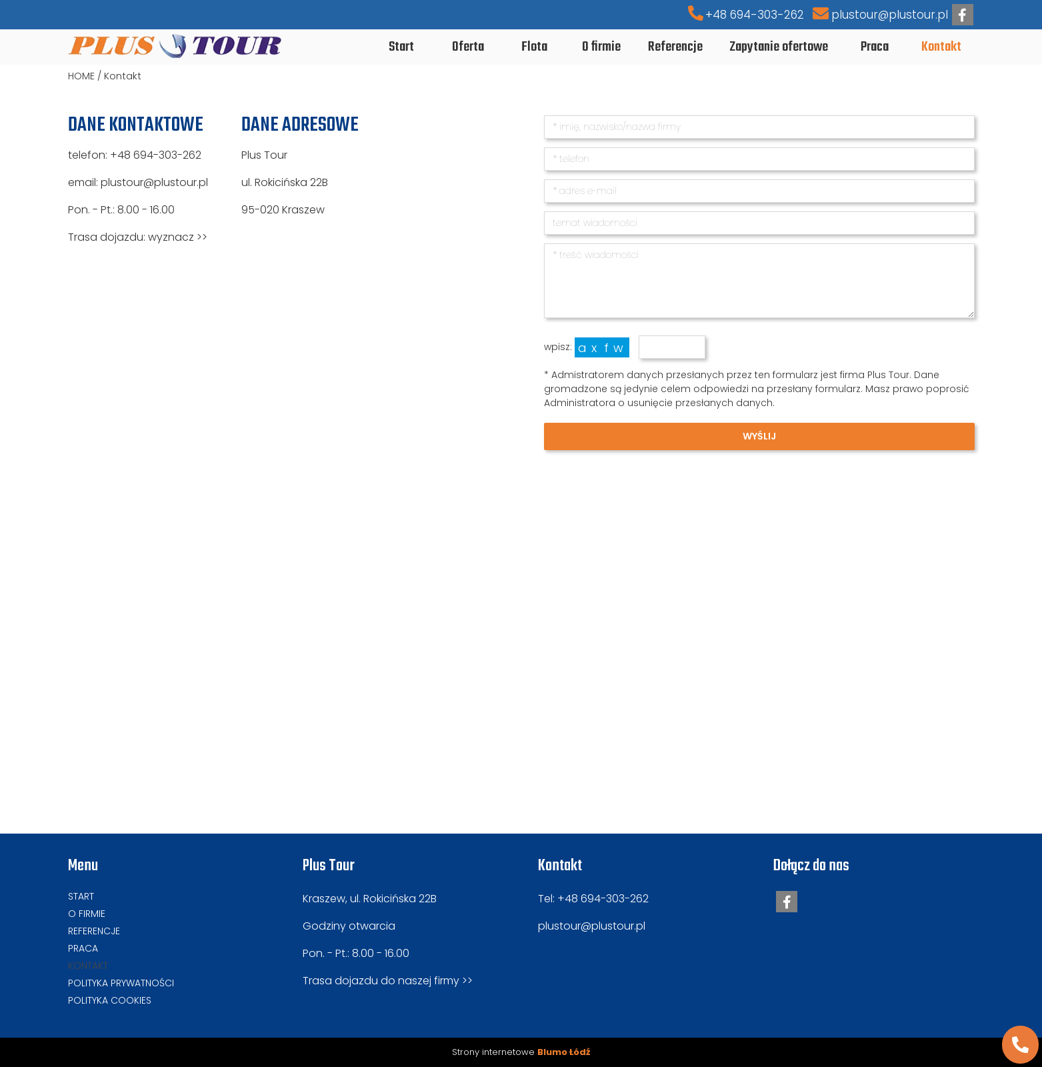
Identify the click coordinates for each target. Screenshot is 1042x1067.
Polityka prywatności (121, 983)
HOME (81, 76)
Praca (83, 948)
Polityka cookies (109, 1000)
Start (81, 896)
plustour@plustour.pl (889, 15)
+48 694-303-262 (754, 15)
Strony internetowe (521, 1052)
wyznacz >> (177, 237)
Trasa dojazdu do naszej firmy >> (388, 980)
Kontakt (122, 76)
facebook (963, 15)
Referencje (94, 931)
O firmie (86, 913)
